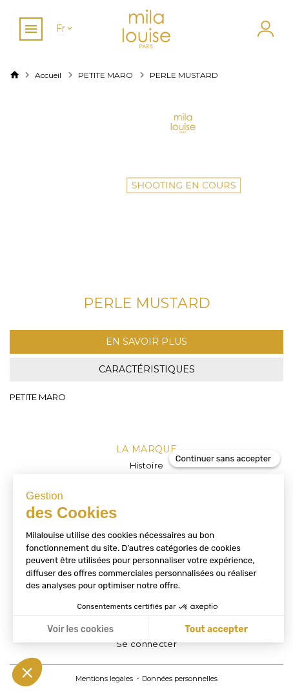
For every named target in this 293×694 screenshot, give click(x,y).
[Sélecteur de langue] (65, 28)
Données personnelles (179, 678)
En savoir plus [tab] (146, 341)
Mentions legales (104, 678)
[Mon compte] (264, 29)
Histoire (147, 465)
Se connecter (146, 644)
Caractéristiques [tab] (147, 369)
